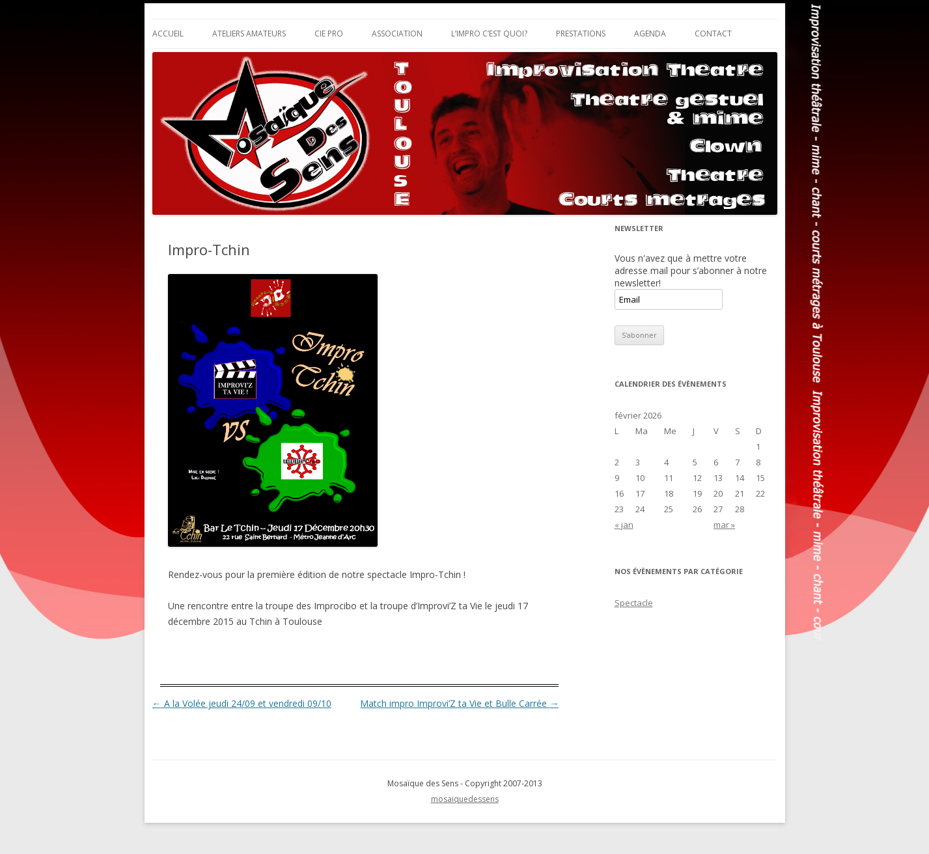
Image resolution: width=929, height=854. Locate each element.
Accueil (168, 33)
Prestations (580, 33)
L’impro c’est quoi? (489, 33)
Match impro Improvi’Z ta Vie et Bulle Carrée (459, 703)
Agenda (650, 33)
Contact (713, 33)
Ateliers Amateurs (249, 33)
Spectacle (634, 603)
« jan (624, 524)
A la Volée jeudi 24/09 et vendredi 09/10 (241, 703)
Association (397, 33)
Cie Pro (328, 33)
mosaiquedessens (465, 799)
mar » (724, 524)
